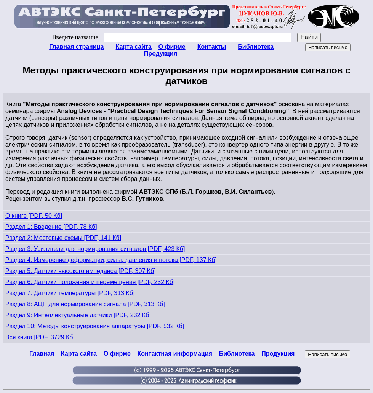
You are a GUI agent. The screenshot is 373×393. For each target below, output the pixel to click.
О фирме (172, 46)
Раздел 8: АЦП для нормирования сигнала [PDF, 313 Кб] (85, 304)
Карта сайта (134, 46)
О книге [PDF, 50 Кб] (33, 215)
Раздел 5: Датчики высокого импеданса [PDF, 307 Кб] (80, 271)
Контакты (211, 46)
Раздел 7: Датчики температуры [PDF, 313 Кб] (69, 293)
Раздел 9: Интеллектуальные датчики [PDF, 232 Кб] (78, 315)
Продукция (160, 53)
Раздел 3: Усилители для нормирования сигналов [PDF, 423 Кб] (95, 249)
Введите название (171, 37)
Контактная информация (175, 353)
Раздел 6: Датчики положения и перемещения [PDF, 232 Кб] (89, 282)
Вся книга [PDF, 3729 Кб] (40, 337)
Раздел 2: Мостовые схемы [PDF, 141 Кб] (63, 238)
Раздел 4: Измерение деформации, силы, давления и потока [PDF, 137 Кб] (111, 260)
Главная (41, 353)
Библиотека (256, 46)
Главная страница (76, 46)
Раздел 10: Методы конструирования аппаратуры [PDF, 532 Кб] (94, 326)
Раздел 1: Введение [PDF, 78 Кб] (51, 227)
